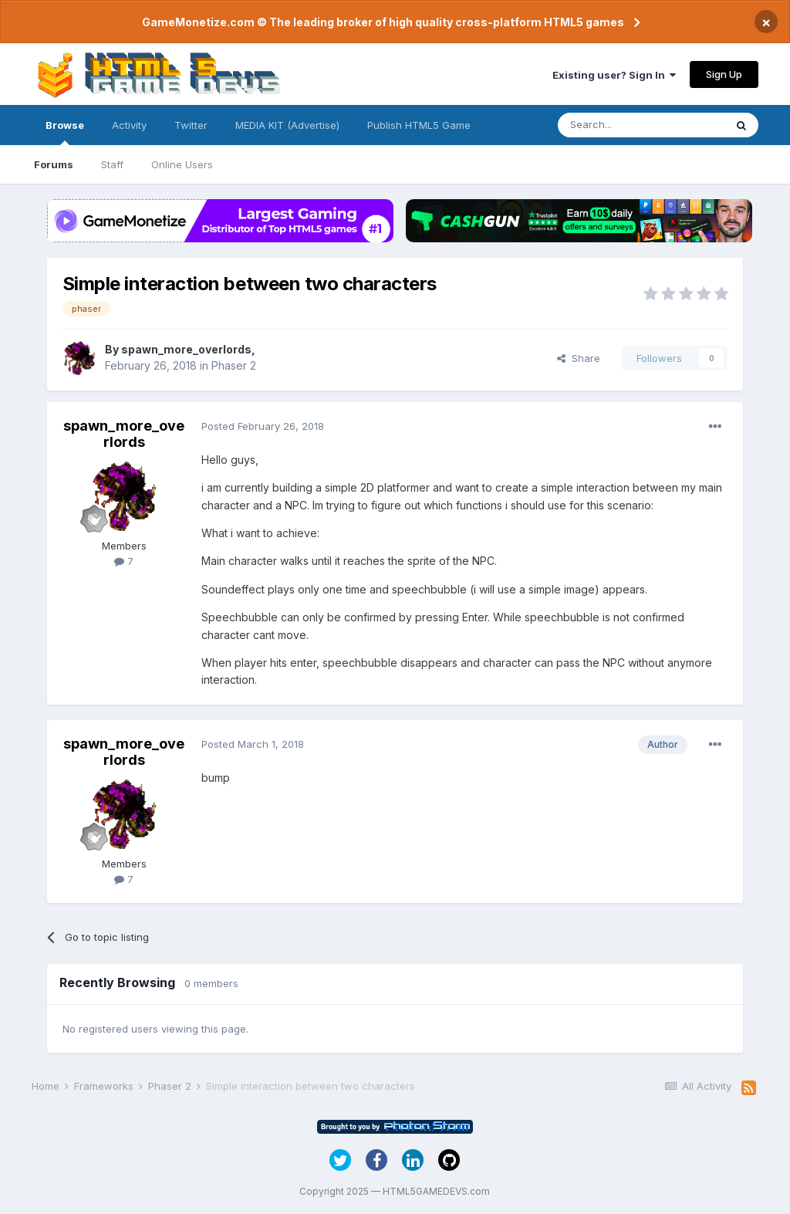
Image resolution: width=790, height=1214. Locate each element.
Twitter (191, 125)
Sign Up (724, 74)
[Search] (641, 125)
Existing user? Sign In (614, 75)
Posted (262, 426)
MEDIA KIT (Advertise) (287, 125)
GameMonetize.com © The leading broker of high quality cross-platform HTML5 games (383, 22)
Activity (129, 125)
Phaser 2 (233, 365)
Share (578, 358)
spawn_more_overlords (186, 349)
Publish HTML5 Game (419, 125)
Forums (53, 164)
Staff (112, 164)
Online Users (182, 164)
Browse (65, 132)
